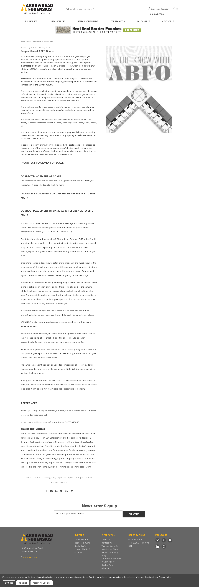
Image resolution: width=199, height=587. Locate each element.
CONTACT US (168, 21)
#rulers (88, 477)
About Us (105, 539)
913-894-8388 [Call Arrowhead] (157, 14)
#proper (79, 477)
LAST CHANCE (143, 21)
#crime (36, 477)
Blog (103, 555)
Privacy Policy (107, 561)
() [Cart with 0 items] (175, 8)
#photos (62, 477)
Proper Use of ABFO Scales (37, 51)
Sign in (154, 9)
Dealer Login (80, 545)
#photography (49, 477)
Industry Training (109, 551)
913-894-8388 (135, 539)
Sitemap (105, 567)
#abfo (28, 477)
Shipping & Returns (111, 558)
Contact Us (106, 542)
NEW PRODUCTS (58, 21)
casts (89, 135)
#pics (70, 477)
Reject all (23, 582)
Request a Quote (82, 542)
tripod (25, 282)
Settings (9, 582)
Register (165, 9)
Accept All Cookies (41, 582)
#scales (54, 482)
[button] (99, 30)
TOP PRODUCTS (118, 21)
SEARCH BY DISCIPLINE (88, 21)
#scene (63, 482)
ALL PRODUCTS (32, 21)
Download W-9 (81, 539)
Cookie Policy (107, 564)
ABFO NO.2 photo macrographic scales (39, 322)
